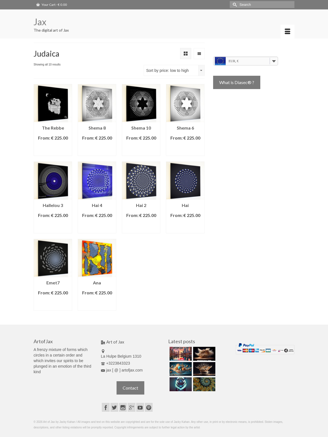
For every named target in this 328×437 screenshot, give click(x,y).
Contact (130, 387)
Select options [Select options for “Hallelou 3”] (53, 226)
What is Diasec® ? (236, 82)
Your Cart (51, 4)
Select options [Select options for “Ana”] (97, 303)
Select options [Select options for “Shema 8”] (97, 148)
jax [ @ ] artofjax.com (122, 370)
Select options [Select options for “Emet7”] (53, 303)
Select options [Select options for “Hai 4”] (97, 226)
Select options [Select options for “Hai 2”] (141, 226)
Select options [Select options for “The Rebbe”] (53, 148)
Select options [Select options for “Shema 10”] (141, 148)
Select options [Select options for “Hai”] (185, 226)
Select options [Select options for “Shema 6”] (185, 148)
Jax (40, 21)
